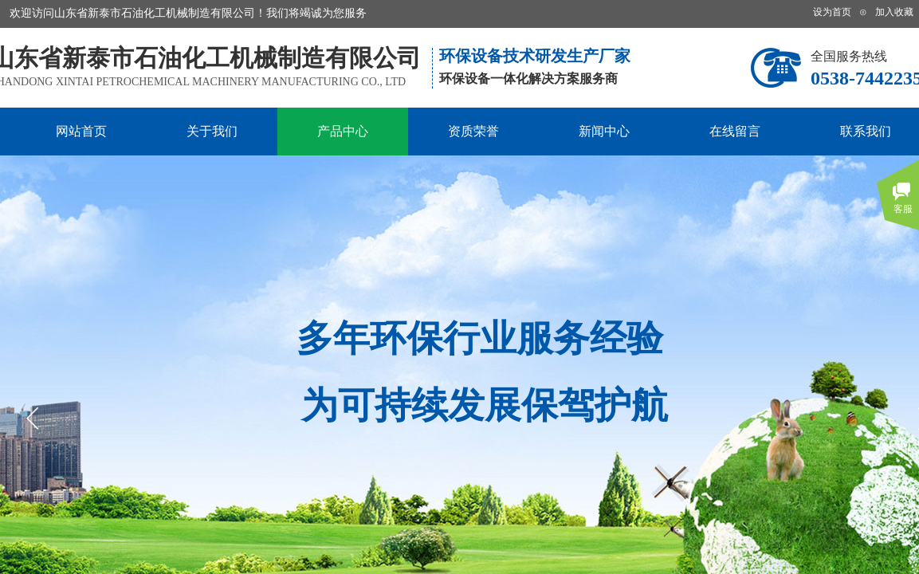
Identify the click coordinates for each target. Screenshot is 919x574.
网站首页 (81, 131)
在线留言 (734, 131)
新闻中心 (604, 131)
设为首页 (832, 12)
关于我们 (212, 131)
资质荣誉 (473, 131)
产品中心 (342, 131)
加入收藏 (894, 12)
